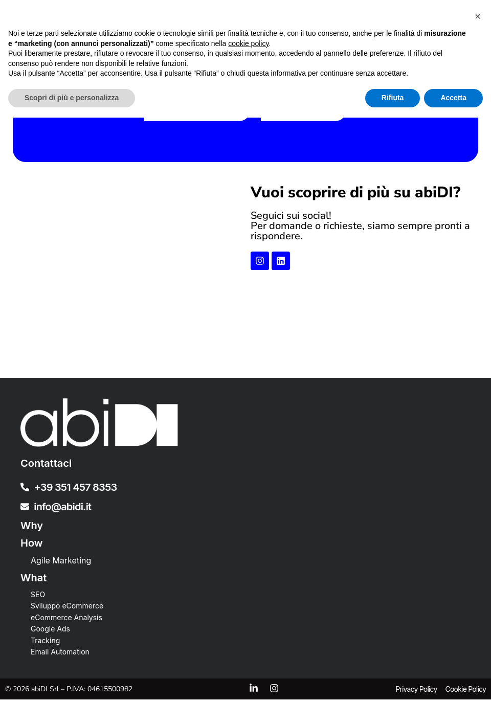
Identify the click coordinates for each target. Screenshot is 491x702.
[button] (478, 601)
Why (31, 528)
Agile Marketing (61, 563)
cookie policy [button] (248, 628)
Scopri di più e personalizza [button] (72, 682)
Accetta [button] (453, 682)
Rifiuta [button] (393, 682)
